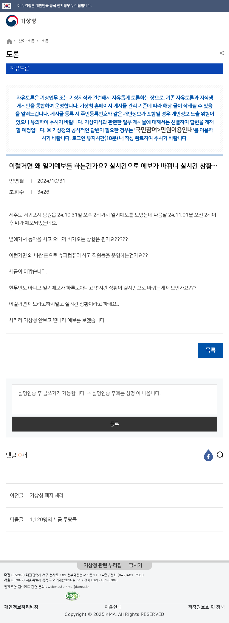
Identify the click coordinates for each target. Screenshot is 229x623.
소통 (45, 41)
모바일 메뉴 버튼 (219, 21)
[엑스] (218, 455)
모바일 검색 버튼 (210, 21)
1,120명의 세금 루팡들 (53, 519)
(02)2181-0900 (104, 580)
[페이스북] (208, 455)
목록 (210, 350)
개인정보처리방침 (21, 607)
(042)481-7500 (131, 575)
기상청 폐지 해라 (47, 495)
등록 (114, 424)
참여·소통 (26, 41)
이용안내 (113, 607)
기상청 (21, 21)
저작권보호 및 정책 (206, 607)
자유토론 (19, 68)
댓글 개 (16, 455)
